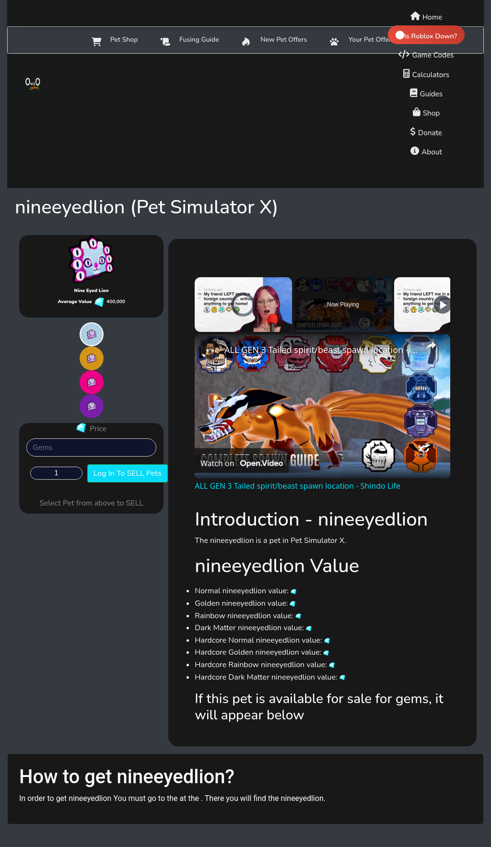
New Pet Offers (274, 40)
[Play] (442, 304)
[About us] (426, 150)
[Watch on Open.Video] (242, 464)
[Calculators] (426, 73)
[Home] (426, 15)
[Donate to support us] (426, 131)
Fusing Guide (190, 40)
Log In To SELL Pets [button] (128, 473)
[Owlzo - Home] (47, 83)
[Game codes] (426, 53)
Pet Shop (115, 40)
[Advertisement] (245, 121)
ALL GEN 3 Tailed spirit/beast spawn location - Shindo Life (321, 349)
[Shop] (426, 111)
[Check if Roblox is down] (426, 34)
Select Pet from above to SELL (91, 503)
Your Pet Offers (362, 40)
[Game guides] (426, 92)
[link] (210, 349)
